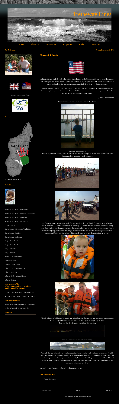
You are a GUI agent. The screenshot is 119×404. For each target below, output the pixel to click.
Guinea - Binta (10, 225)
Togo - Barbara (10, 249)
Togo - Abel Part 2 (11, 241)
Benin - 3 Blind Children (13, 257)
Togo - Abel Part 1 (11, 245)
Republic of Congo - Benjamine (16, 209)
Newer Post (46, 390)
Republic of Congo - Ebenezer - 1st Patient (20, 213)
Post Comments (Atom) (82, 397)
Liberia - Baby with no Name (15, 276)
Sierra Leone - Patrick (12, 233)
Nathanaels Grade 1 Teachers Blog (17, 308)
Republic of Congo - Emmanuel (16, 217)
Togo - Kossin (10, 253)
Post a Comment (50, 379)
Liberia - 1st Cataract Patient (15, 268)
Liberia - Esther (10, 280)
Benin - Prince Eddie (12, 264)
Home (78, 390)
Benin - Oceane (10, 260)
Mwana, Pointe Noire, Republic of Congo (19, 296)
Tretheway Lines (92, 14)
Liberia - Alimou (11, 272)
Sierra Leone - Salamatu (13, 237)
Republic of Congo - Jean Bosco (16, 221)
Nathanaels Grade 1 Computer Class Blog (20, 304)
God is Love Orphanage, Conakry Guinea (19, 292)
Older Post (108, 390)
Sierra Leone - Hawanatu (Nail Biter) (18, 229)
